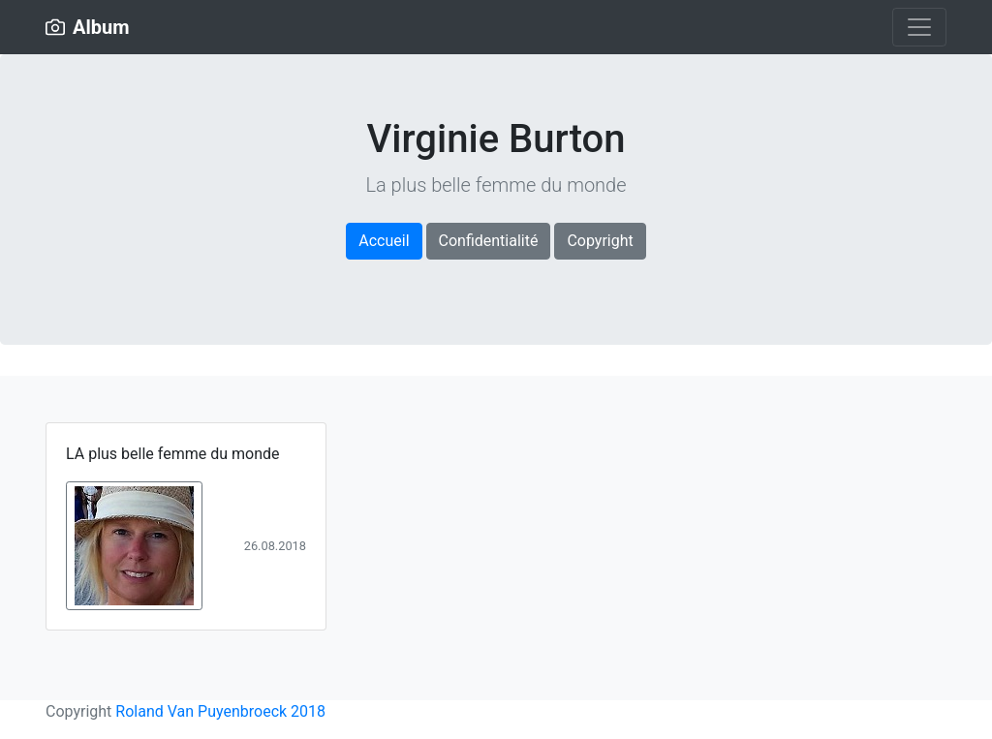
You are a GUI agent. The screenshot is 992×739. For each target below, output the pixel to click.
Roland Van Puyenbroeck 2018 (220, 711)
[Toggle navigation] (919, 27)
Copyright (600, 240)
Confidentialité (489, 240)
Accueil (383, 240)
